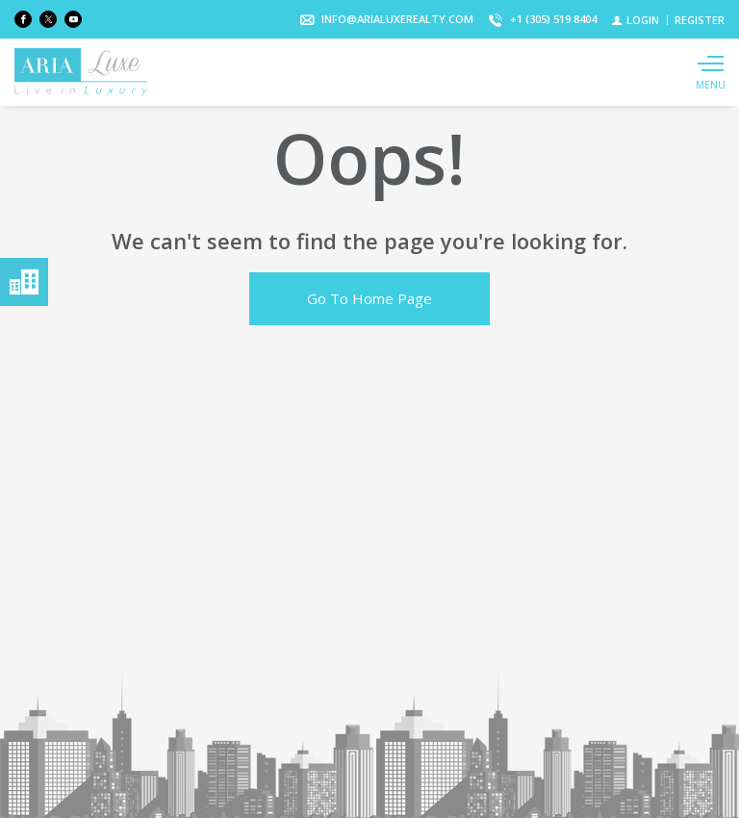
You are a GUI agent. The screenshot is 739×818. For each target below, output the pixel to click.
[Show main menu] (710, 72)
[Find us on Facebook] (23, 19)
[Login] (635, 20)
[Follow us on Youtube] (73, 19)
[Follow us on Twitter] (48, 19)
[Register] (700, 20)
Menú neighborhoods (24, 282)
